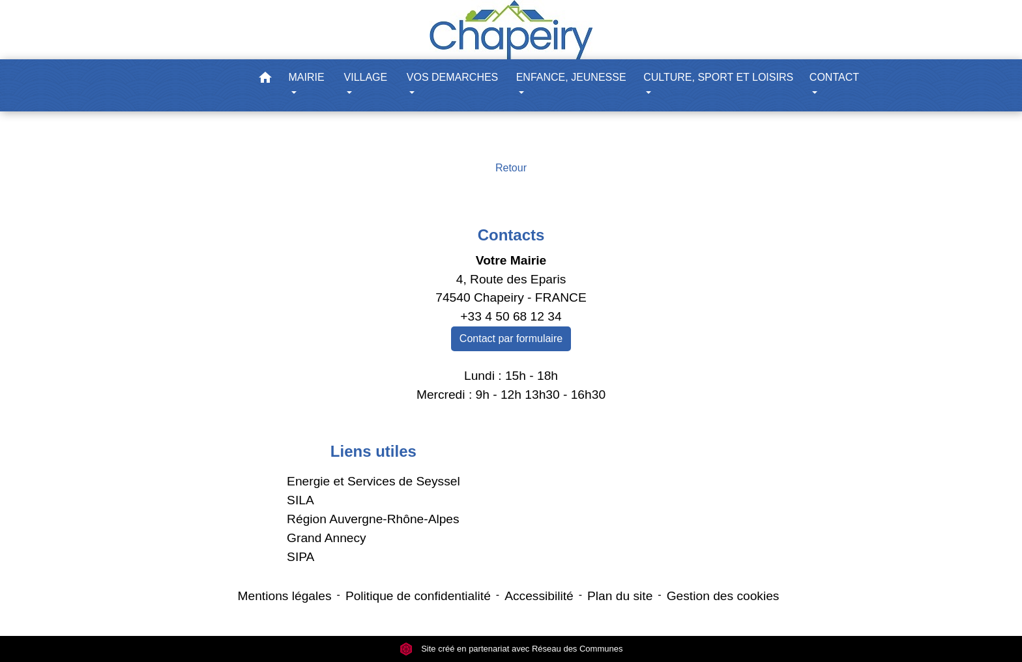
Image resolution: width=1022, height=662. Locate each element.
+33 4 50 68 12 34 (510, 316)
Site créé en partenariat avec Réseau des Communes (511, 649)
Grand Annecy (326, 538)
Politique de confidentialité (418, 596)
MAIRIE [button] (307, 77)
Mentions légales (285, 596)
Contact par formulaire (511, 338)
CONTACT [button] (834, 77)
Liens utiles (373, 451)
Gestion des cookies (723, 596)
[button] (265, 80)
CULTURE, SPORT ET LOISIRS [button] (718, 77)
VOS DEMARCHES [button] (452, 77)
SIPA (300, 557)
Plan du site (619, 596)
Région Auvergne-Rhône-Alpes (373, 519)
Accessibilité (539, 596)
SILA (300, 500)
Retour (511, 167)
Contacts (511, 235)
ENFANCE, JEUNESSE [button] (571, 77)
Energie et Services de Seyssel (373, 481)
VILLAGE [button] (366, 77)
